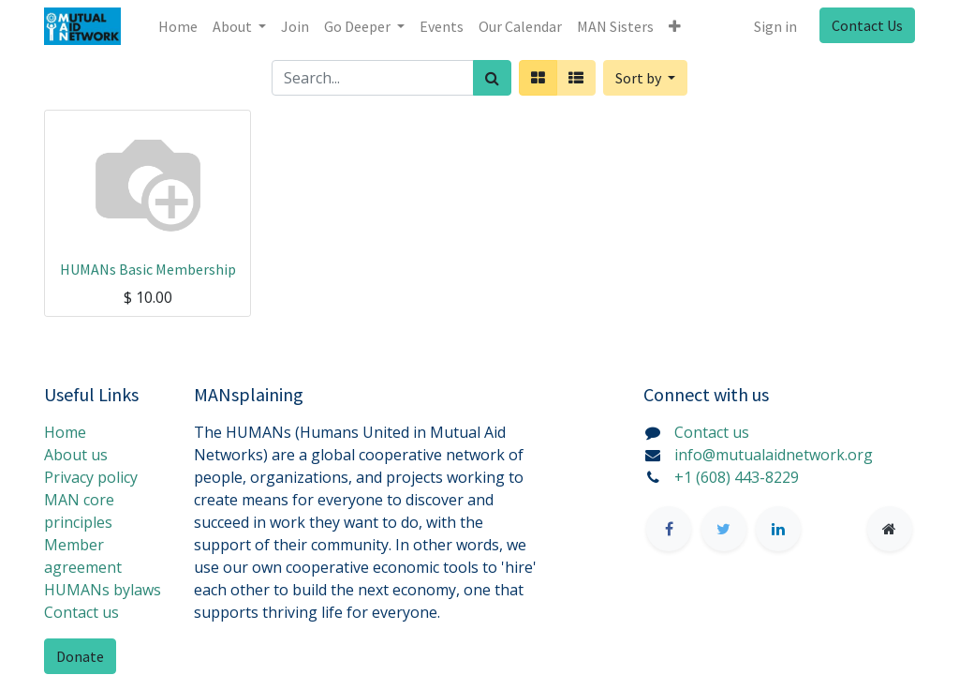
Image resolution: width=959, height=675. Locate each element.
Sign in (775, 26)
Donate (80, 656)
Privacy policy (91, 477)
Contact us (81, 612)
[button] (674, 26)
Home (65, 432)
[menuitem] (178, 26)
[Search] (492, 78)
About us (76, 454)
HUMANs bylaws (102, 589)
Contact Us (867, 25)
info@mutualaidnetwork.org (773, 454)
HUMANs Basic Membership (148, 269)
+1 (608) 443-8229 (736, 477)
